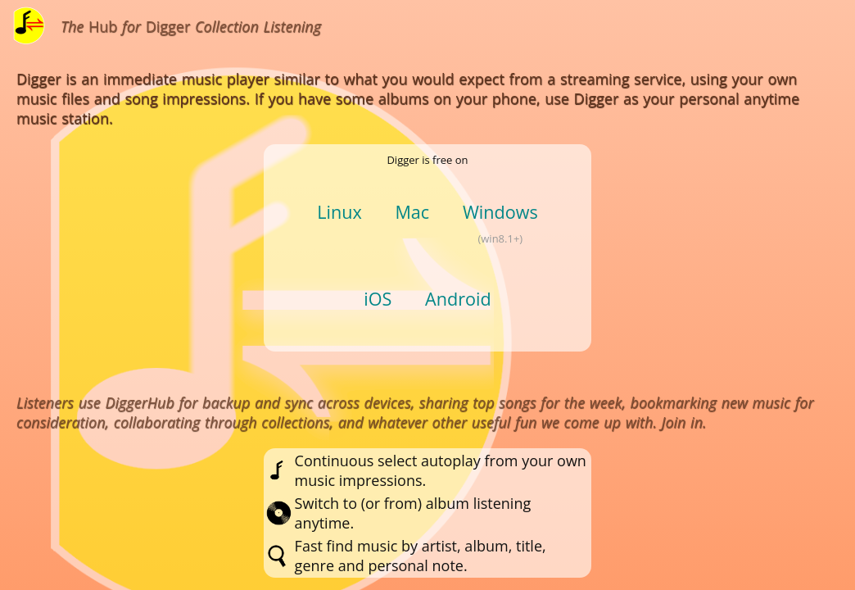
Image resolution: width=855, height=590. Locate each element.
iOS (377, 299)
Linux (339, 212)
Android (458, 299)
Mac (412, 212)
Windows (500, 212)
